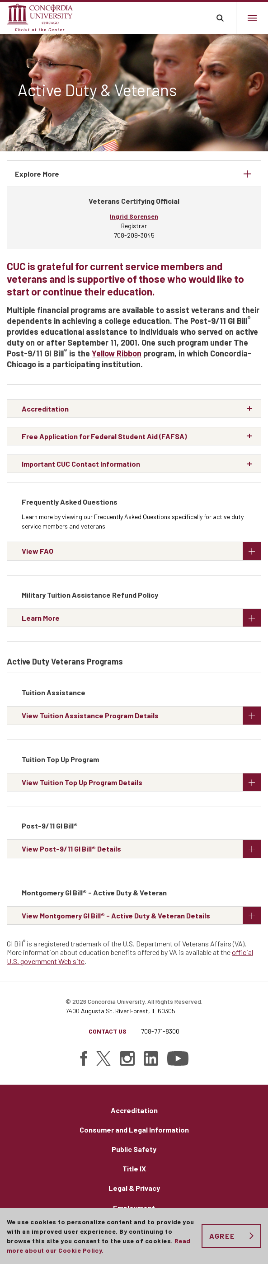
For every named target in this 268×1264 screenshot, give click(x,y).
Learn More (141, 618)
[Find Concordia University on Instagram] (127, 1058)
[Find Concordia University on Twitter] (103, 1058)
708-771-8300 (160, 1031)
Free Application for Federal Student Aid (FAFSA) (104, 436)
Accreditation (45, 408)
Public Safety (134, 1149)
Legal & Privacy (134, 1188)
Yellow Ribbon (116, 353)
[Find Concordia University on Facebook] (83, 1058)
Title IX (134, 1168)
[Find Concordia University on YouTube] (178, 1058)
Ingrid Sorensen (134, 216)
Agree (222, 1235)
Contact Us (108, 1031)
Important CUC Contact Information (81, 463)
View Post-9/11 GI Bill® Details (141, 848)
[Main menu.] (252, 18)
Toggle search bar (220, 18)
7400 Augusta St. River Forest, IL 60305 (120, 1011)
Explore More (37, 173)
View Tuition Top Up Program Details (141, 782)
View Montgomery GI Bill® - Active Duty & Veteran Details (141, 915)
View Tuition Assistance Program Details (141, 715)
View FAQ (141, 551)
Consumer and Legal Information (134, 1129)
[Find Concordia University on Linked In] (151, 1058)
